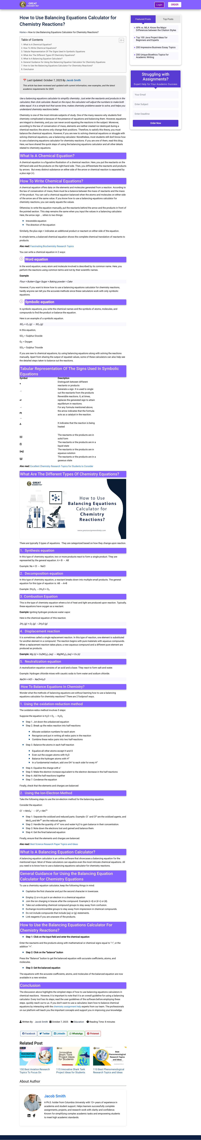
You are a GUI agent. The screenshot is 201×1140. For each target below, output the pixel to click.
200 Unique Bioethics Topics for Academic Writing (152, 56)
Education (79, 1021)
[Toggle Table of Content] (120, 40)
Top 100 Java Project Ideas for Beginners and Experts (151, 38)
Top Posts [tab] (168, 19)
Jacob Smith (73, 80)
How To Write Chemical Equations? (40, 48)
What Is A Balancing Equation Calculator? (43, 58)
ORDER (174, 4)
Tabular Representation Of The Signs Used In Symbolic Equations (54, 51)
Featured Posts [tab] (143, 19)
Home (23, 32)
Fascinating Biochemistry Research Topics (52, 246)
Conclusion (28, 69)
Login (159, 4)
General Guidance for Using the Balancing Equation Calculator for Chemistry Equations (64, 62)
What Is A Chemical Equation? (37, 44)
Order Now (155, 123)
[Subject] (155, 104)
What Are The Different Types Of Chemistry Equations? (49, 55)
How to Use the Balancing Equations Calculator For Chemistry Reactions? (58, 65)
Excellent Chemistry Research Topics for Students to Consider (61, 466)
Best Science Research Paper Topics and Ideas (54, 844)
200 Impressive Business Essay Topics (155, 47)
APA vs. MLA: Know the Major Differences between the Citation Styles (156, 29)
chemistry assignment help (67, 1006)
